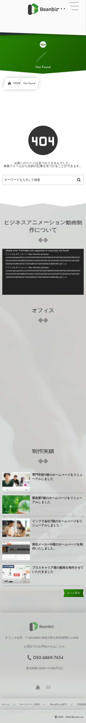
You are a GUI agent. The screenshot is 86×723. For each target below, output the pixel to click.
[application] (43, 272)
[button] (74, 6)
